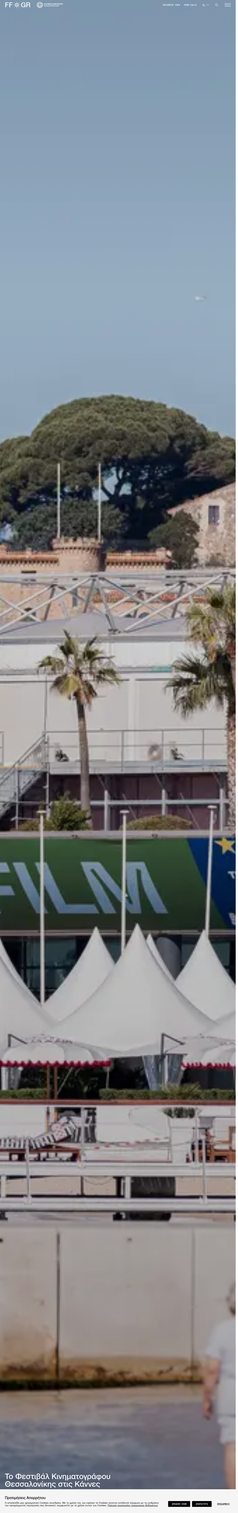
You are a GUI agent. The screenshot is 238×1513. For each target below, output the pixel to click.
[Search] (216, 5)
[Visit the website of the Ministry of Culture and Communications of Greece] (50, 5)
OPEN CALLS (190, 5)
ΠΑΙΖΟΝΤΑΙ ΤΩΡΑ (171, 5)
